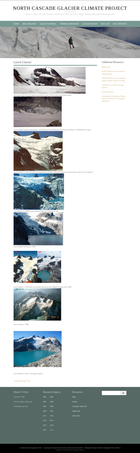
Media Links (106, 67)
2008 (51, 406)
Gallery (74, 402)
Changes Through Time (22, 381)
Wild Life (105, 23)
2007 (44, 406)
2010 (51, 411)
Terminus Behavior (69, 23)
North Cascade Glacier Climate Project (70, 8)
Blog (73, 397)
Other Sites (76, 416)
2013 (44, 420)
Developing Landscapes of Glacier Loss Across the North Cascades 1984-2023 (114, 98)
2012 (52, 416)
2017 (44, 430)
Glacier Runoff (90, 23)
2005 (44, 402)
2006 (51, 402)
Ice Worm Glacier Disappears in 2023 (31, 448)
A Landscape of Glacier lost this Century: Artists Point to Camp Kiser (63, 448)
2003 (51, 397)
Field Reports (120, 23)
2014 (51, 420)
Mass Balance (29, 23)
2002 (44, 397)
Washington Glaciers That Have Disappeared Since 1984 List (102, 448)
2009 (44, 411)
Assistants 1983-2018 (79, 406)
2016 (51, 425)
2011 (44, 416)
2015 (44, 425)
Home (16, 23)
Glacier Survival (48, 23)
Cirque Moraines (108, 92)
